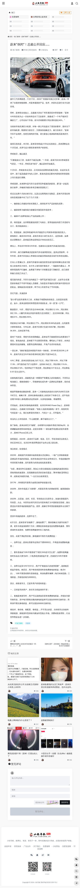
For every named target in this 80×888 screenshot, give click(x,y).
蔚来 (63, 99)
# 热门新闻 (19, 623)
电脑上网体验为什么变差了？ (20, 720)
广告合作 (27, 846)
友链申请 (7, 846)
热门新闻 (17, 36)
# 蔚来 (28, 623)
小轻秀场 (56, 846)
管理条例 (17, 846)
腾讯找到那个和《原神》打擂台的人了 (23, 754)
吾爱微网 (46, 846)
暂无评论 (16, 763)
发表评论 (64, 802)
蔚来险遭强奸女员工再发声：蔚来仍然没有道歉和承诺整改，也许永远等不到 (56, 686)
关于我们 (36, 846)
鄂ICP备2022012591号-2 (49, 882)
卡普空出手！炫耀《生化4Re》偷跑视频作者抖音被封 (56, 754)
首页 (10, 36)
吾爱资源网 (66, 846)
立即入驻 (65, 13)
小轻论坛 (43, 50)
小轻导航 (37, 882)
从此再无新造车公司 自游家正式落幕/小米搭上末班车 (23, 685)
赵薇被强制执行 (47, 720)
